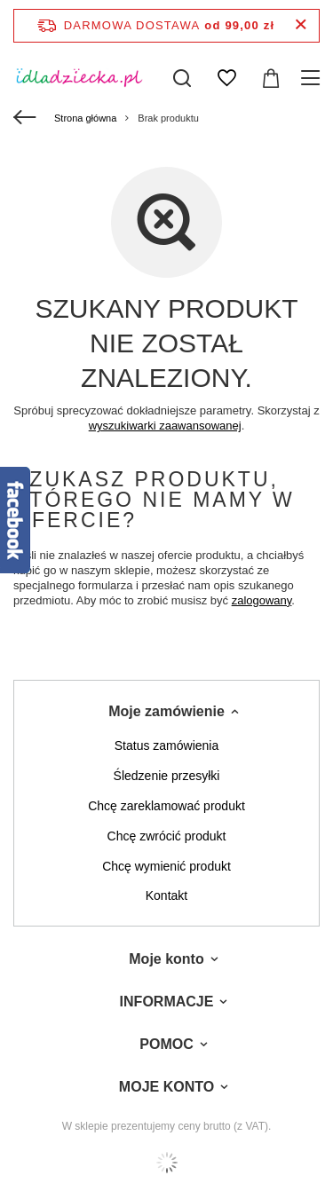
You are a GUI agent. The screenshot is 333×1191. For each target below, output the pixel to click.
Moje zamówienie (166, 711)
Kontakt (166, 895)
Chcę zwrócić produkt (166, 836)
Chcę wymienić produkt (166, 866)
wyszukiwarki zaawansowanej (165, 425)
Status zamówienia (167, 745)
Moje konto (166, 958)
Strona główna (85, 118)
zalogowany (262, 600)
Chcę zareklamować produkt (166, 806)
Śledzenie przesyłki (167, 776)
